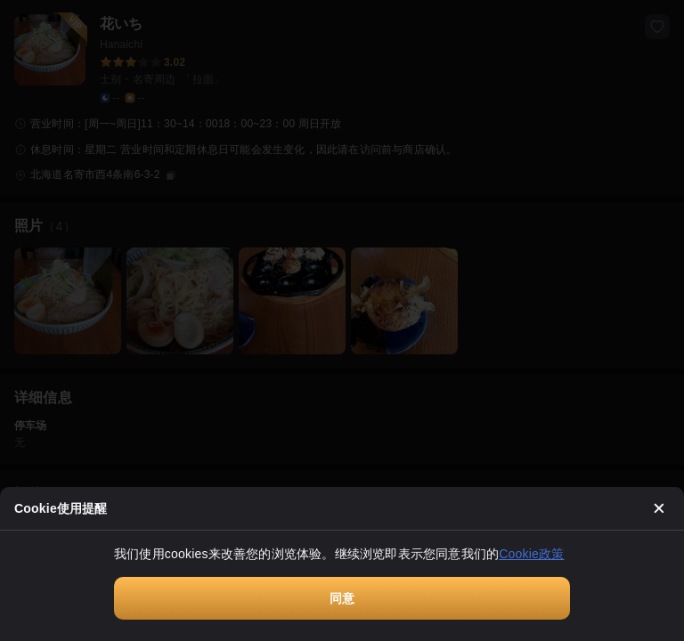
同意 (342, 598)
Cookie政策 (531, 554)
